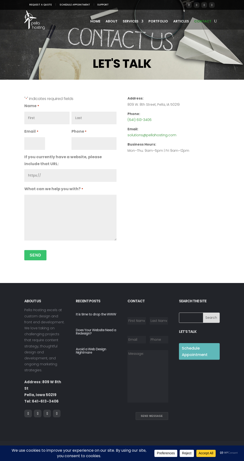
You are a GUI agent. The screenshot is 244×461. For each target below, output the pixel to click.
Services (130, 22)
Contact (202, 22)
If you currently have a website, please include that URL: (63, 160)
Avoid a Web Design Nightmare (91, 351)
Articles (181, 22)
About (111, 22)
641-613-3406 (45, 401)
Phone (78, 131)
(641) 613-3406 (139, 119)
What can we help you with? (53, 189)
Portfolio (158, 22)
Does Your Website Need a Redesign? (96, 332)
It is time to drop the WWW (96, 314)
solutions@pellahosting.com (151, 135)
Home (95, 22)
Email (31, 131)
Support (103, 4)
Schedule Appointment (75, 4)
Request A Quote (40, 4)
